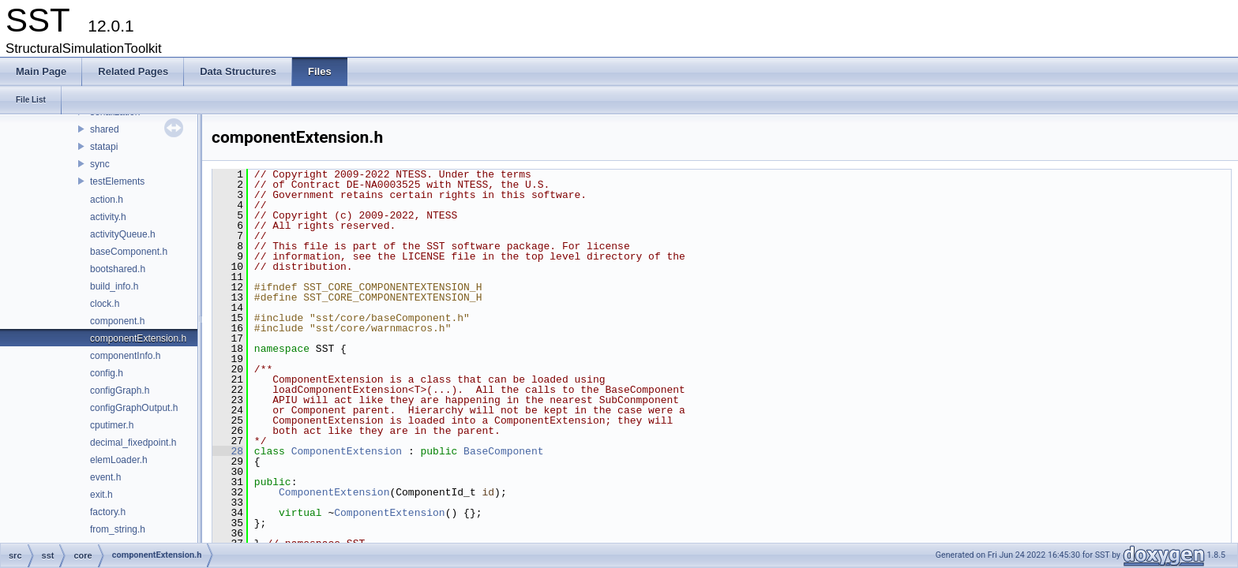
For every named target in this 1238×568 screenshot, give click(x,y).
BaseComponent (503, 451)
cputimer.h (111, 425)
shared (104, 129)
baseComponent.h (128, 251)
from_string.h (117, 529)
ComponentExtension (346, 451)
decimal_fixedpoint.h (133, 442)
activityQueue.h (123, 234)
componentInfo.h (125, 355)
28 (227, 451)
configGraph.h (119, 390)
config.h (106, 373)
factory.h (108, 512)
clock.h (104, 303)
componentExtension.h (138, 338)
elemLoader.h (119, 459)
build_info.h (114, 286)
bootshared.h (117, 269)
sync (100, 164)
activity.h (108, 216)
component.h (117, 321)
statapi (104, 146)
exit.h (101, 494)
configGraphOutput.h (134, 407)
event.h (105, 477)
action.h (106, 199)
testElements (117, 181)
